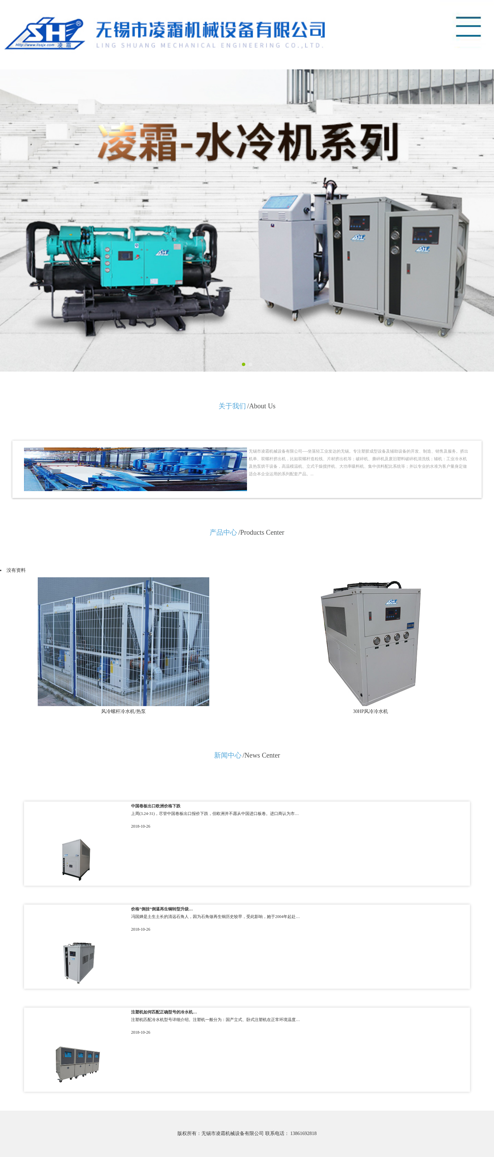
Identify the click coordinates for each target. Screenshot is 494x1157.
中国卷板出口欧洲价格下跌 (155, 806)
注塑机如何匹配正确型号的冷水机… (164, 1012)
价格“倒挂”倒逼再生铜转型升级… (162, 909)
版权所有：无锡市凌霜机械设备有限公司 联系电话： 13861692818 (247, 1133)
